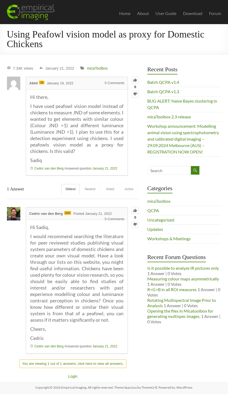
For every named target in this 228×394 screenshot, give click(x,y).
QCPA (153, 210)
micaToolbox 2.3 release (169, 116)
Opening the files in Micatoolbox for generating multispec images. (180, 313)
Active (129, 189)
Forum (215, 13)
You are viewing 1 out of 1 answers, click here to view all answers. (73, 364)
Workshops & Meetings (169, 238)
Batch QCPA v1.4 (163, 82)
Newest (89, 189)
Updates (155, 229)
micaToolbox (97, 68)
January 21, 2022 (104, 168)
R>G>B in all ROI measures (172, 289)
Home (124, 13)
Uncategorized (160, 219)
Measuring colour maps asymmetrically (183, 278)
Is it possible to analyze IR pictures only (183, 268)
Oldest (69, 189)
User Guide (166, 13)
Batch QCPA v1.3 (163, 91)
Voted (109, 189)
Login (72, 376)
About (143, 13)
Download (192, 13)
